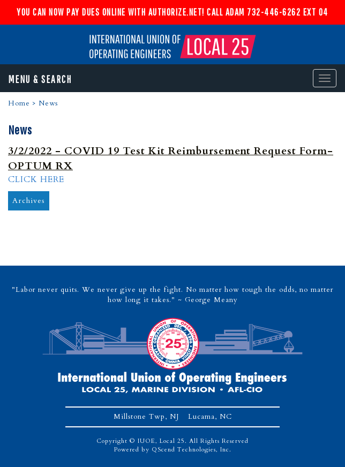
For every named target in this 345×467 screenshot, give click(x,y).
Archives (28, 200)
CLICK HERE (36, 179)
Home (19, 103)
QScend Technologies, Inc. (191, 450)
